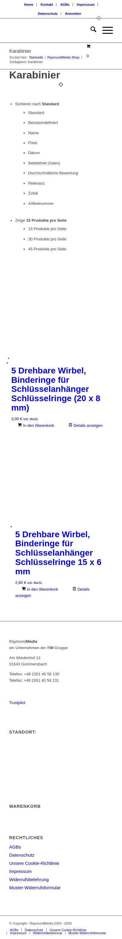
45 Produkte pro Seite (47, 249)
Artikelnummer (41, 203)
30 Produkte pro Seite (47, 239)
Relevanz (36, 183)
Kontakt (47, 4)
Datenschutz (48, 13)
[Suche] (90, 30)
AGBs (65, 4)
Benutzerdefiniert (43, 122)
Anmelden (73, 13)
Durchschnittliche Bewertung (53, 173)
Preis (32, 143)
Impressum (86, 4)
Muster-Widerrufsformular (35, 887)
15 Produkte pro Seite (47, 229)
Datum (34, 153)
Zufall (33, 193)
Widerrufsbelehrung (29, 879)
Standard (36, 112)
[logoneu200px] (50, 30)
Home (29, 4)
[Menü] (104, 30)
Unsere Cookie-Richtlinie (34, 863)
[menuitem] (29, 4)
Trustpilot (17, 702)
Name (33, 133)
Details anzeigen (85, 425)
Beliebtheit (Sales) (44, 163)
